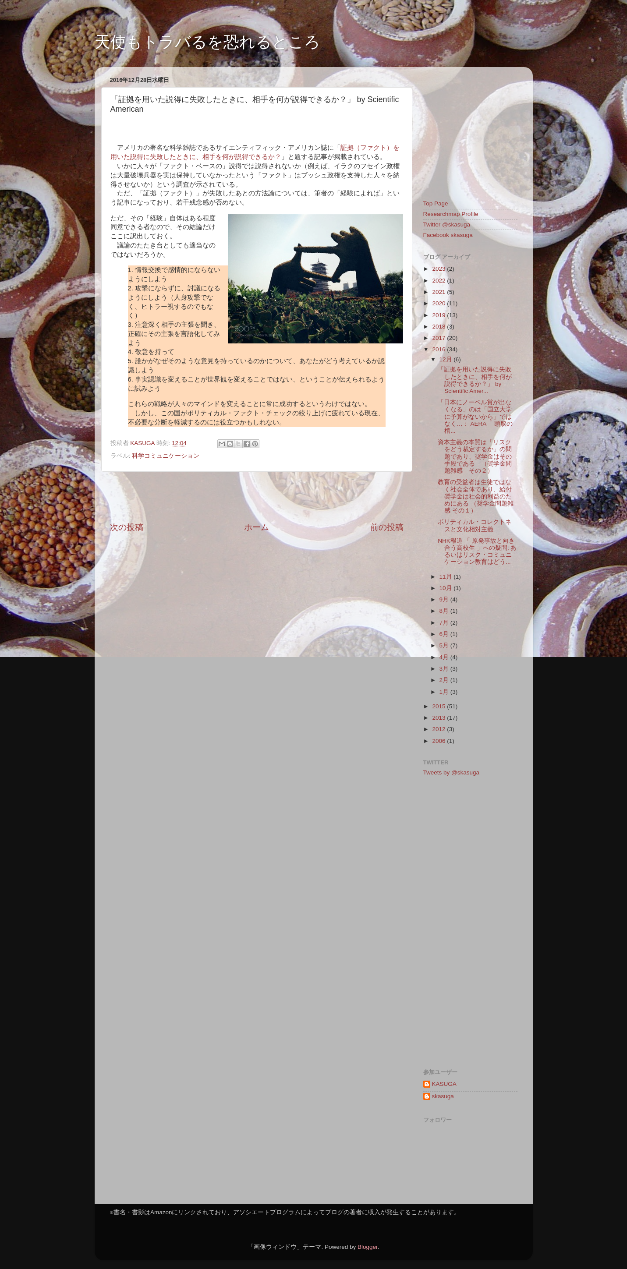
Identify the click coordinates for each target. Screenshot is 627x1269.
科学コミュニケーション (165, 455)
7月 (444, 622)
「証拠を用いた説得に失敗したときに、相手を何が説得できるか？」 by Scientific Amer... (475, 380)
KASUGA (444, 1084)
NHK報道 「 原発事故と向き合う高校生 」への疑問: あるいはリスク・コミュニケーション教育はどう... (477, 551)
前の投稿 (387, 527)
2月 (444, 680)
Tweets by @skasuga (451, 772)
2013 (439, 717)
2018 (439, 326)
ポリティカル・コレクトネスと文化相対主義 (474, 525)
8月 (444, 611)
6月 (444, 634)
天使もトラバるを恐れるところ (207, 42)
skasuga (443, 1096)
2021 (439, 292)
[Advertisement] (256, 497)
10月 (446, 588)
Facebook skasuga (448, 235)
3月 (444, 668)
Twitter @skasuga (447, 224)
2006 (439, 741)
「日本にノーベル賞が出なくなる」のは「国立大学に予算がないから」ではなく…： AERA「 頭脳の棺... (475, 416)
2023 (439, 268)
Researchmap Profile (450, 214)
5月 (444, 645)
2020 (439, 303)
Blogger (368, 1247)
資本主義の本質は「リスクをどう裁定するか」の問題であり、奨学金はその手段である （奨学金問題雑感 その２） (475, 456)
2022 (439, 280)
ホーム (256, 527)
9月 (444, 599)
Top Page (435, 203)
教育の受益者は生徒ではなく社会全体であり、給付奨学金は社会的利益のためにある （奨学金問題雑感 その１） (476, 496)
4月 (444, 657)
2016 (439, 349)
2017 (439, 338)
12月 (446, 359)
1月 (444, 692)
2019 (439, 315)
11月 (446, 576)
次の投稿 (126, 527)
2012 (439, 729)
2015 (439, 706)
